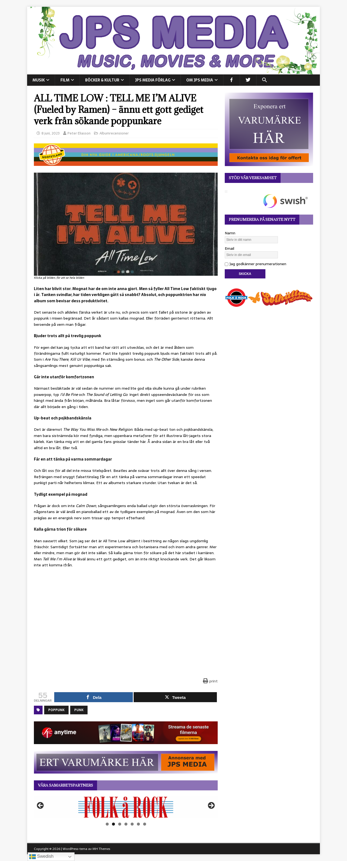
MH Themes (101, 849)
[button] (264, 80)
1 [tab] (107, 824)
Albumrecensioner (114, 133)
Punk (78, 710)
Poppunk (56, 710)
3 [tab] (119, 824)
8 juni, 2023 (50, 133)
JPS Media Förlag (153, 80)
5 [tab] (132, 824)
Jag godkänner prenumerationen (255, 264)
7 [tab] (144, 824)
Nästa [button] (211, 806)
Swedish (41, 856)
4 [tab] (125, 824)
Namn (230, 233)
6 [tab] (138, 824)
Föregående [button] (41, 806)
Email (229, 248)
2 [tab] (113, 824)
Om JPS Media (199, 80)
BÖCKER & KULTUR (102, 80)
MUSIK (39, 80)
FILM (64, 80)
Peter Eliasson (79, 133)
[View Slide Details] (126, 807)
